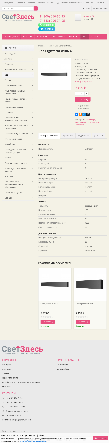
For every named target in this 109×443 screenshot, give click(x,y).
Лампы (8, 157)
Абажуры (9, 176)
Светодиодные (93, 122)
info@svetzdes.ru (13, 415)
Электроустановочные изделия (15, 169)
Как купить (8, 3)
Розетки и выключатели (16, 163)
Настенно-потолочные (64, 36)
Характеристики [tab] (49, 135)
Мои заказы (62, 364)
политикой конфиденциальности (32, 441)
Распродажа (11, 36)
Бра (85, 36)
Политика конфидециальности (16, 419)
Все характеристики (84, 81)
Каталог (11, 47)
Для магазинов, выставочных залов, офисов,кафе (14, 184)
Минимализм (80, 122)
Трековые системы (13, 85)
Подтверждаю (100, 438)
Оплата (31, 3)
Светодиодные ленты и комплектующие (15, 151)
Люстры (27, 36)
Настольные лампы (14, 107)
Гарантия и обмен (46, 3)
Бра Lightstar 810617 (84, 303)
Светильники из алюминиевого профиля (16, 118)
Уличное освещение (14, 139)
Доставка (21, 3)
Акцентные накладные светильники (15, 92)
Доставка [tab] (83, 135)
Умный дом (10, 144)
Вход (86, 8)
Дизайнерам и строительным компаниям (75, 3)
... (104, 36)
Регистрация (100, 8)
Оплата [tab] (98, 135)
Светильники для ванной (16, 133)
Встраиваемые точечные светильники (16, 127)
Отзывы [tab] (68, 135)
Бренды (8, 197)
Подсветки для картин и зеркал (16, 100)
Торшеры (9, 112)
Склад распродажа (13, 192)
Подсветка (79, 125)
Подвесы (42, 36)
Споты (94, 36)
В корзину (82, 99)
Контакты (101, 3)
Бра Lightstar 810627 (49, 303)
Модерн (91, 120)
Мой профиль (63, 369)
